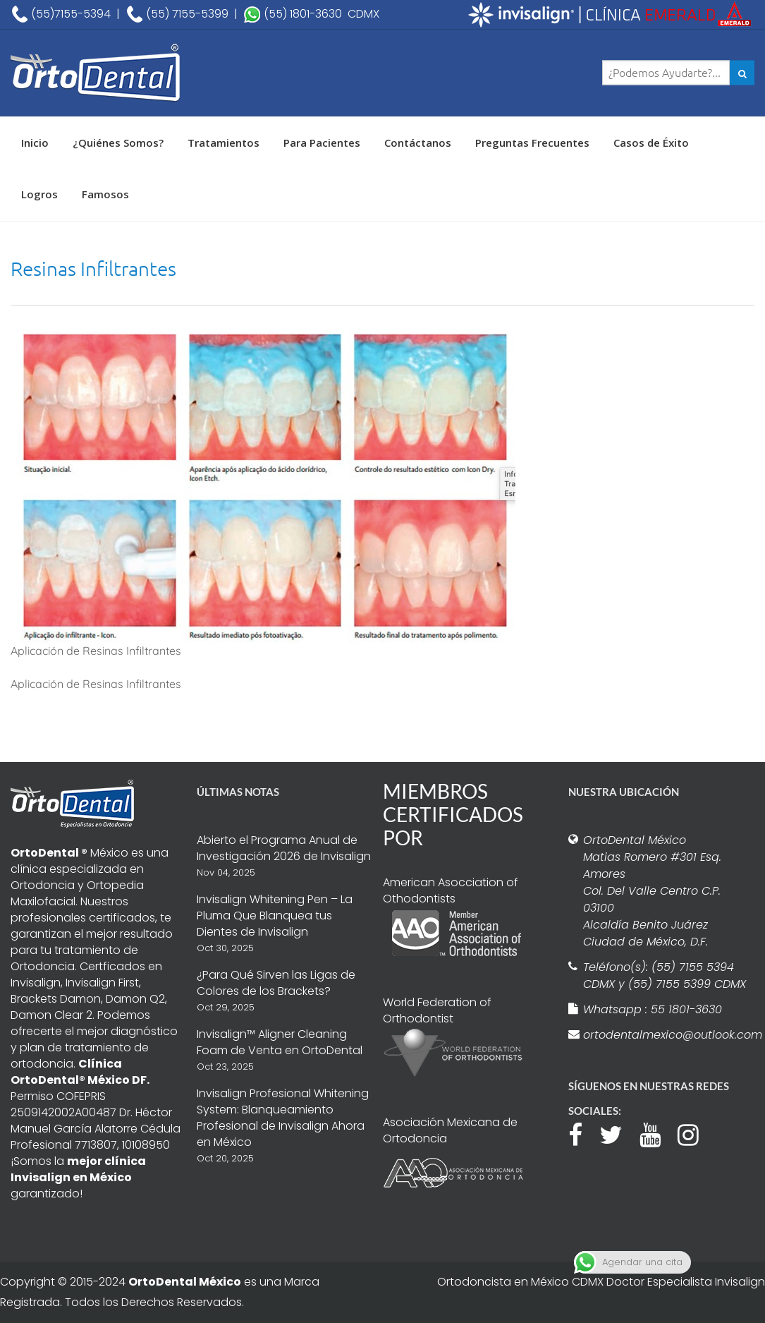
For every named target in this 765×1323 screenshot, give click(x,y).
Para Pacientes (321, 142)
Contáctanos (417, 142)
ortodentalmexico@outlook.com (665, 1035)
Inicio (35, 142)
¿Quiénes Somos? (118, 142)
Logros (39, 194)
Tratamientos (223, 142)
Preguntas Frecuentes (532, 142)
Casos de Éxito (651, 142)
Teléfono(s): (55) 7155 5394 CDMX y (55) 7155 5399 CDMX (664, 975)
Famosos (105, 194)
